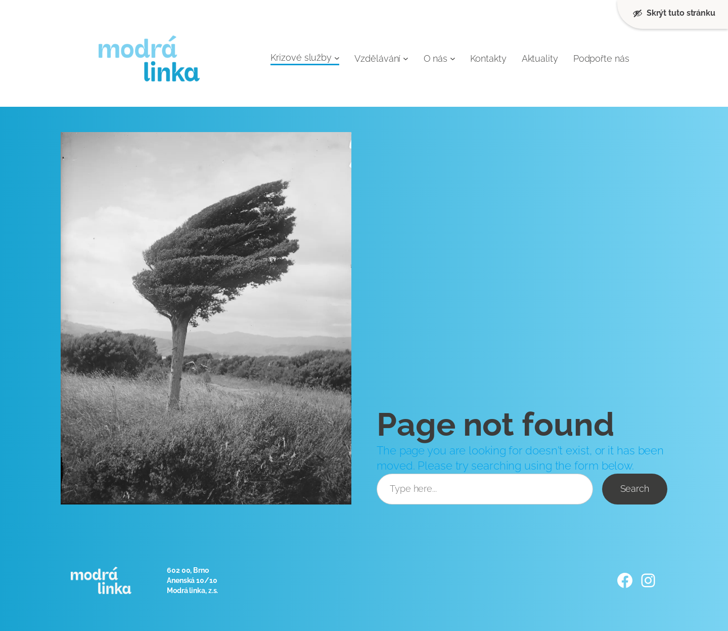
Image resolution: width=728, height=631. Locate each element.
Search (634, 488)
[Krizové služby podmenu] (337, 57)
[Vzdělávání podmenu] (405, 58)
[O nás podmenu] (453, 58)
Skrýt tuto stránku (673, 13)
